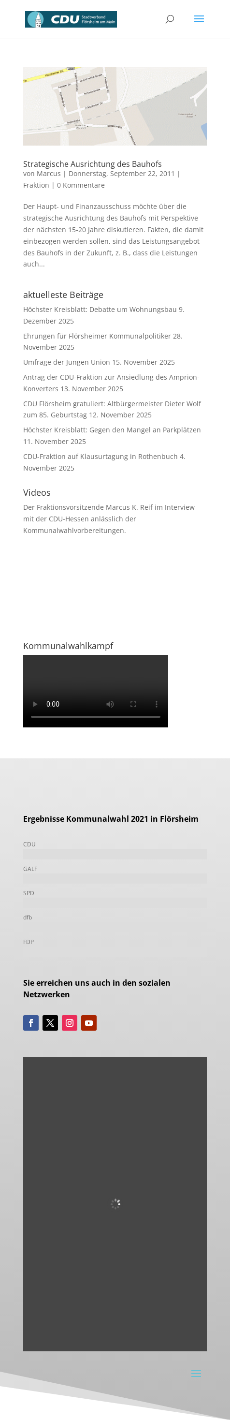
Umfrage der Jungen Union (66, 362)
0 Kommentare (81, 185)
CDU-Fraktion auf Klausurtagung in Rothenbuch (100, 456)
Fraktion (36, 185)
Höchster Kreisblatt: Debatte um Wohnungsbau (100, 309)
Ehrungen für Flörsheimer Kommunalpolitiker (97, 335)
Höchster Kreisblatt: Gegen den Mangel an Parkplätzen (112, 429)
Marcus (49, 173)
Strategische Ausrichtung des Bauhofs (92, 164)
